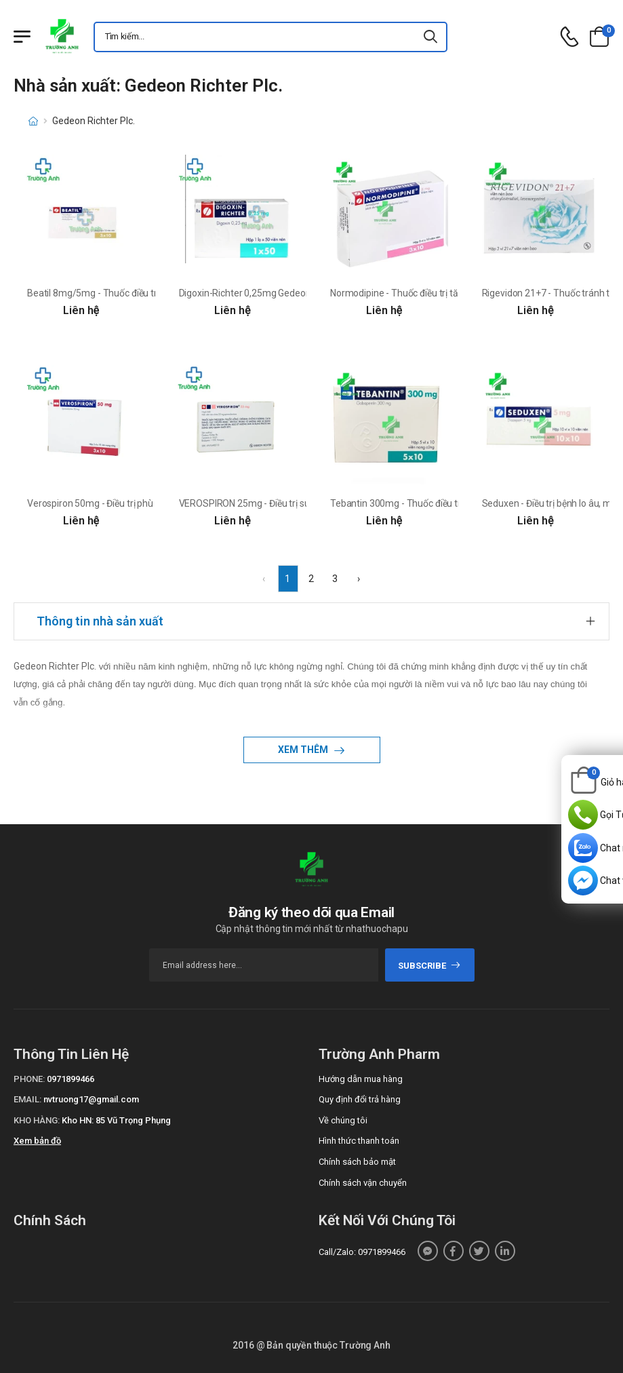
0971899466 (70, 1079)
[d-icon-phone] (569, 36)
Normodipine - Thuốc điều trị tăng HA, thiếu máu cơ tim (443, 293)
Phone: (29, 1079)
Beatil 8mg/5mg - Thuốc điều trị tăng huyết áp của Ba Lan (146, 293)
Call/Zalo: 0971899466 (362, 1252)
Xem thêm (304, 749)
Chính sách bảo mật (357, 1162)
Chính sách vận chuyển (363, 1183)
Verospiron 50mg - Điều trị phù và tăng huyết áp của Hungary (153, 503)
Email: (27, 1099)
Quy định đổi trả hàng (360, 1099)
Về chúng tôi (343, 1120)
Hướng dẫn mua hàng (361, 1079)
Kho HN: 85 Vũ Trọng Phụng (116, 1120)
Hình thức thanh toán (359, 1141)
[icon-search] (431, 37)
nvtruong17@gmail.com (91, 1099)
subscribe (429, 966)
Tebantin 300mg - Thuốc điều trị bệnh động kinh (429, 503)
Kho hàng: (37, 1120)
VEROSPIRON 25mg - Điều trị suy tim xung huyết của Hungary (306, 503)
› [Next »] (358, 578)
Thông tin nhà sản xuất (100, 621)
